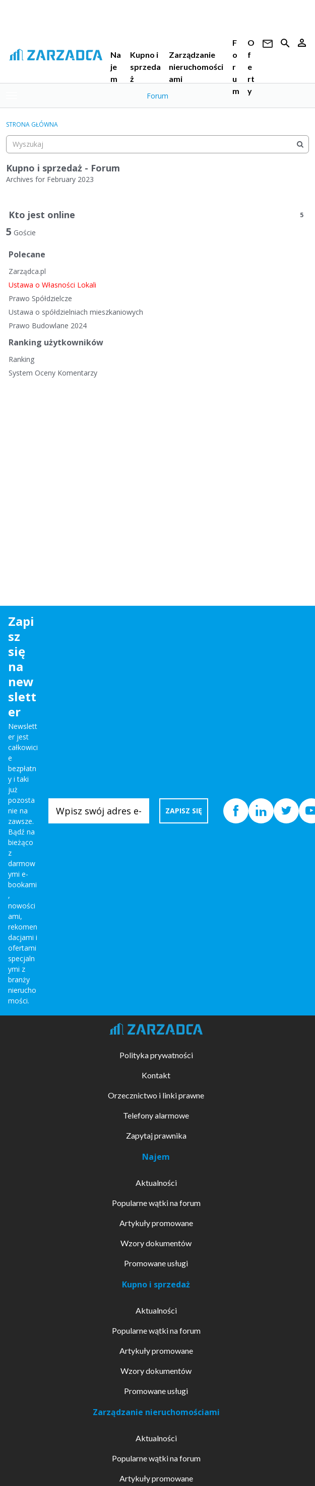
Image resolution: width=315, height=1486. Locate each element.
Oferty (251, 67)
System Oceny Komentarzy (53, 373)
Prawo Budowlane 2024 (48, 325)
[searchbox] (157, 144)
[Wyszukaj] (300, 144)
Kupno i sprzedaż (145, 66)
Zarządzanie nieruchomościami (196, 66)
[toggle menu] (11, 95)
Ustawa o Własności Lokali (52, 285)
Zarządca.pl (27, 271)
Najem (115, 66)
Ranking (21, 359)
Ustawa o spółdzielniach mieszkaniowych (76, 312)
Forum (157, 96)
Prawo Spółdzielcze (40, 298)
